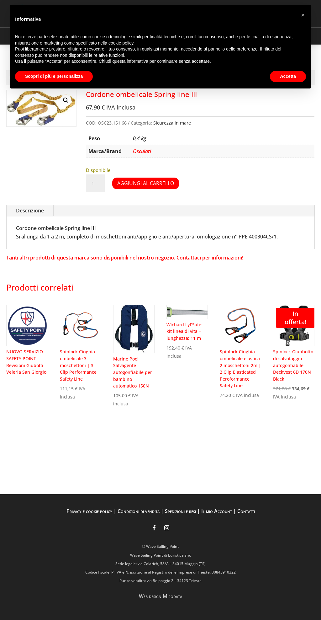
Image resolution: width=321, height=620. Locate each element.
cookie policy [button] (120, 42)
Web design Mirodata (160, 596)
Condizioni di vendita (139, 511)
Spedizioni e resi (180, 511)
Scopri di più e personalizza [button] (54, 76)
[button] (65, 100)
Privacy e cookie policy (89, 511)
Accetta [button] (288, 76)
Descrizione (30, 210)
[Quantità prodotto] (95, 183)
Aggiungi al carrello (145, 183)
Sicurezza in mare (172, 123)
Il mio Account (216, 511)
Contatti (246, 511)
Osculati (142, 151)
